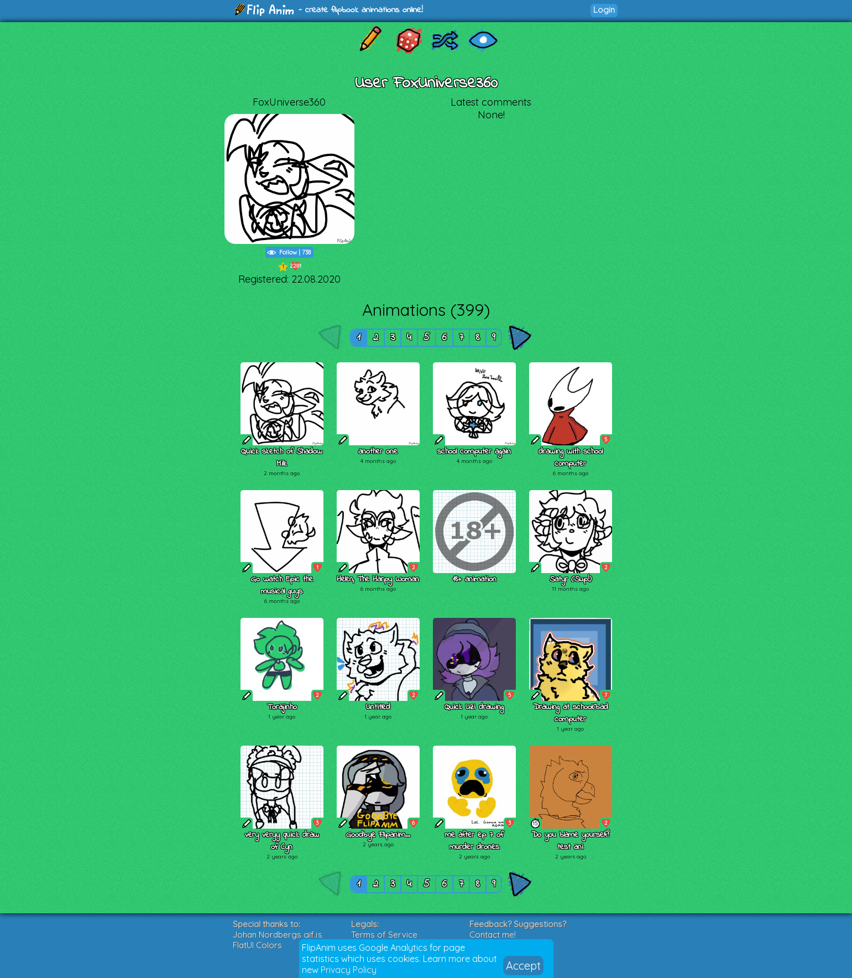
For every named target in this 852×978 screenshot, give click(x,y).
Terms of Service (384, 934)
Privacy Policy (349, 969)
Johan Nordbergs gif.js (277, 934)
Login (604, 9)
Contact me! (492, 934)
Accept (523, 965)
